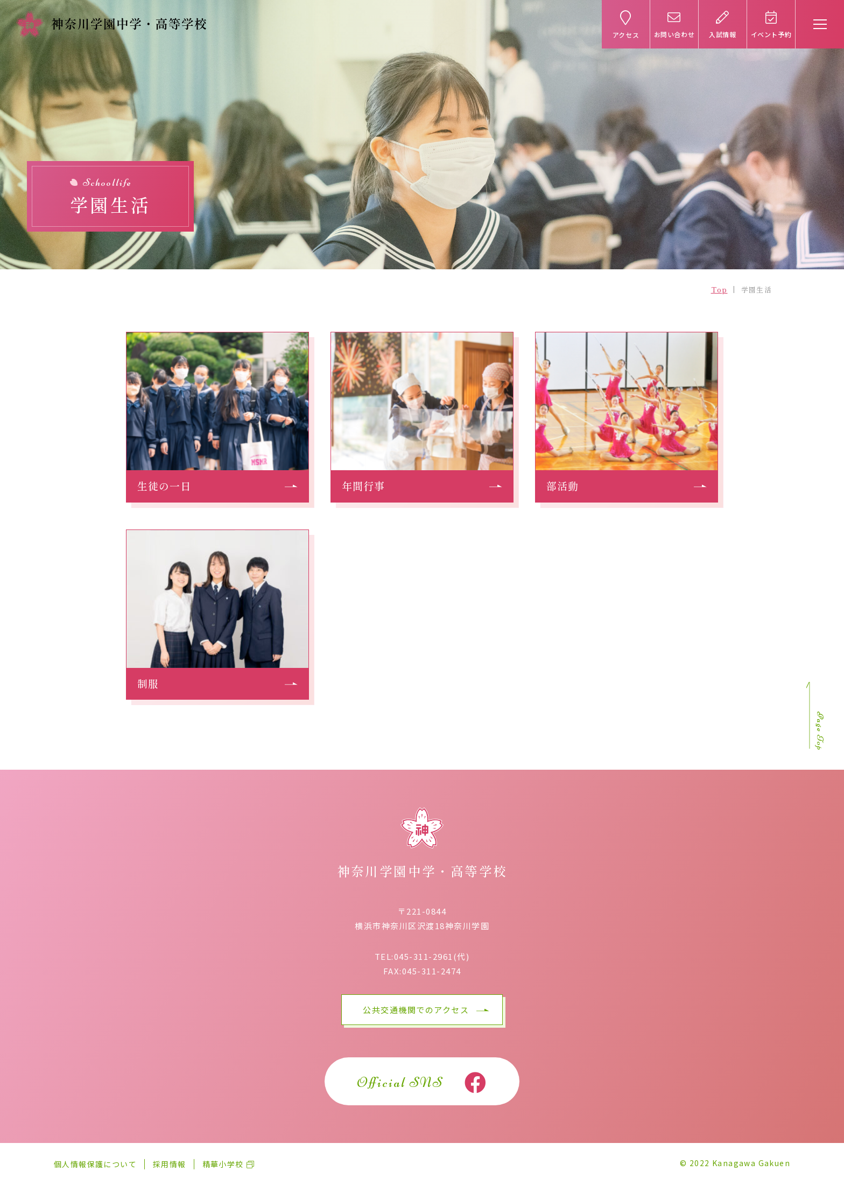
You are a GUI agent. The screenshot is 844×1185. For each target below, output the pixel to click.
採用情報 (169, 1164)
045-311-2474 (431, 971)
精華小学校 (223, 1164)
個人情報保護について (95, 1164)
